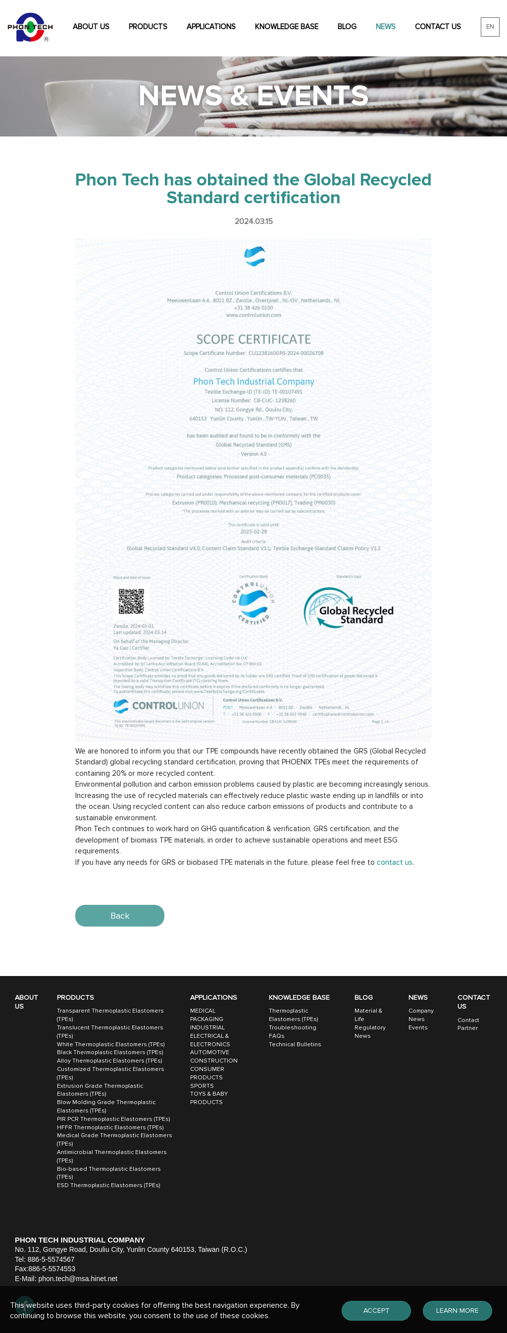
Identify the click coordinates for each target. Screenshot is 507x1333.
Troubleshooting (292, 1027)
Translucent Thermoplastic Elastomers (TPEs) (110, 1032)
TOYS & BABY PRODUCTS (209, 1098)
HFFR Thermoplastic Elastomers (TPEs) (110, 1127)
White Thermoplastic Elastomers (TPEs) (110, 1044)
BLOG (347, 26)
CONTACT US (438, 26)
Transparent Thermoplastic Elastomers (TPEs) (110, 1015)
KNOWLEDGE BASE (286, 26)
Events (418, 1027)
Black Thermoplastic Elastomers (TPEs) (110, 1052)
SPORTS (202, 1086)
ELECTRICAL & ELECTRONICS (210, 1040)
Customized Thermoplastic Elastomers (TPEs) (110, 1073)
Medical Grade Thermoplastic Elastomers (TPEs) (114, 1140)
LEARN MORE (457, 1310)
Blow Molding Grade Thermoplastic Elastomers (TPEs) (106, 1106)
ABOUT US (91, 26)
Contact (468, 1020)
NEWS (386, 26)
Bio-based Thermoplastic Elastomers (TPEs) (109, 1173)
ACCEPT (376, 1310)
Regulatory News (370, 1032)
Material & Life (368, 1015)
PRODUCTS (148, 26)
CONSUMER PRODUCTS (207, 1073)
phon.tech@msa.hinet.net (77, 1279)
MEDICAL (202, 1011)
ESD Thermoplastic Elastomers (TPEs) (108, 1185)
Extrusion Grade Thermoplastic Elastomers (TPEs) (100, 1090)
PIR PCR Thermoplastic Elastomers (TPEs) (113, 1119)
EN (490, 27)
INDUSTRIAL (207, 1027)
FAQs (277, 1036)
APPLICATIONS (211, 26)
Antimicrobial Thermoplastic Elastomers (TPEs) (112, 1156)
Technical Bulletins (295, 1044)
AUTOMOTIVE (209, 1052)
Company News (421, 1015)
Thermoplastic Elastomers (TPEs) (293, 1015)
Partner (467, 1028)
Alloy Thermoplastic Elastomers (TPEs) (109, 1061)
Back (120, 915)
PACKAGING (206, 1019)
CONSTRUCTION (214, 1061)
